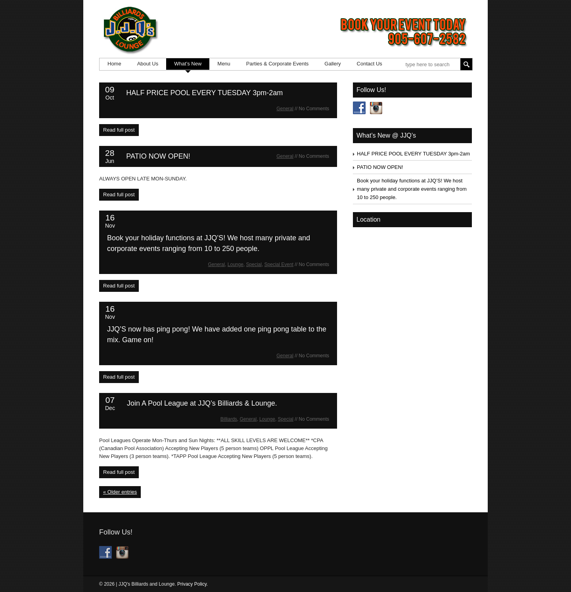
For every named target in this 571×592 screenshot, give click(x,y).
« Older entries (120, 492)
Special (254, 264)
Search (466, 64)
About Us (147, 64)
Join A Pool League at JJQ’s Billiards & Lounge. (202, 403)
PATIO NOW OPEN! (158, 156)
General (284, 108)
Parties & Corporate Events (277, 64)
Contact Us (369, 64)
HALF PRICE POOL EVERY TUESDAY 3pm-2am (204, 93)
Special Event (278, 264)
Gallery (332, 64)
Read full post (119, 130)
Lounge (235, 264)
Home (114, 64)
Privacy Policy (192, 584)
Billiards (228, 419)
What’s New (187, 64)
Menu (223, 64)
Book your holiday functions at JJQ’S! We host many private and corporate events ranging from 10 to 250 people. (412, 189)
